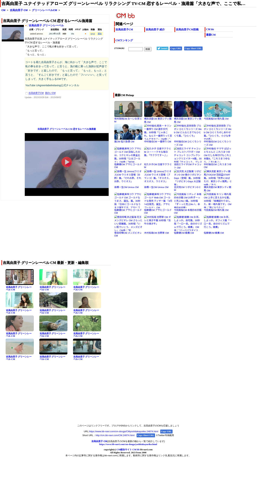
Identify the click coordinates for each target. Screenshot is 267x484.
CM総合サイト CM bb (128, 449)
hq (92, 34)
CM (3, 10)
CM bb (210, 29)
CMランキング (124, 40)
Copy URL (175, 48)
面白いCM (50, 93)
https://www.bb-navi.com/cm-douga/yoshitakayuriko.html (128, 444)
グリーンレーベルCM (44, 10)
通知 (100, 34)
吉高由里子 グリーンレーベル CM (19, 288)
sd (94, 34)
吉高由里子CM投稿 (187, 29)
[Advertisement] (171, 74)
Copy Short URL (193, 48)
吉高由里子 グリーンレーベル (46, 25)
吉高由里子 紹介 (155, 29)
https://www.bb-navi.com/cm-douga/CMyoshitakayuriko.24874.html (123, 431)
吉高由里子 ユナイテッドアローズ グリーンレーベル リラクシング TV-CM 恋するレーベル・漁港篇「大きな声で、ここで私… (123, 3)
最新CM (211, 34)
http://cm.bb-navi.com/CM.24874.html (115, 435)
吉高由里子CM (124, 29)
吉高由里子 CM (19, 10)
